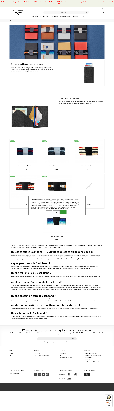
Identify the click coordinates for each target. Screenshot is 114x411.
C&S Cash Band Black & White (57, 166)
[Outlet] (82, 16)
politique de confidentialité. (60, 208)
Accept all (63, 212)
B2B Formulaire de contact (42, 355)
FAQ (61, 355)
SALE (11, 353)
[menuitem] (102, 12)
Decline (49, 212)
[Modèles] (46, 16)
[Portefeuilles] (36, 16)
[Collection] (54, 16)
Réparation (63, 353)
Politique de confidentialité (92, 362)
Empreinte (87, 359)
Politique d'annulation (91, 364)
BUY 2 (11, 355)
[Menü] (111, 395)
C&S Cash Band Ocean (57, 236)
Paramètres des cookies (91, 353)
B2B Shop (37, 353)
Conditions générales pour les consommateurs (93, 356)
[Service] (75, 16)
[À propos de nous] (65, 16)
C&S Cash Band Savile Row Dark (25, 201)
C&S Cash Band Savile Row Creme (89, 166)
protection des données (65, 342)
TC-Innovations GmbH (70, 385)
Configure (56, 212)
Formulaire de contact (66, 357)
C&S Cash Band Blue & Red (25, 166)
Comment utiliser (15, 373)
